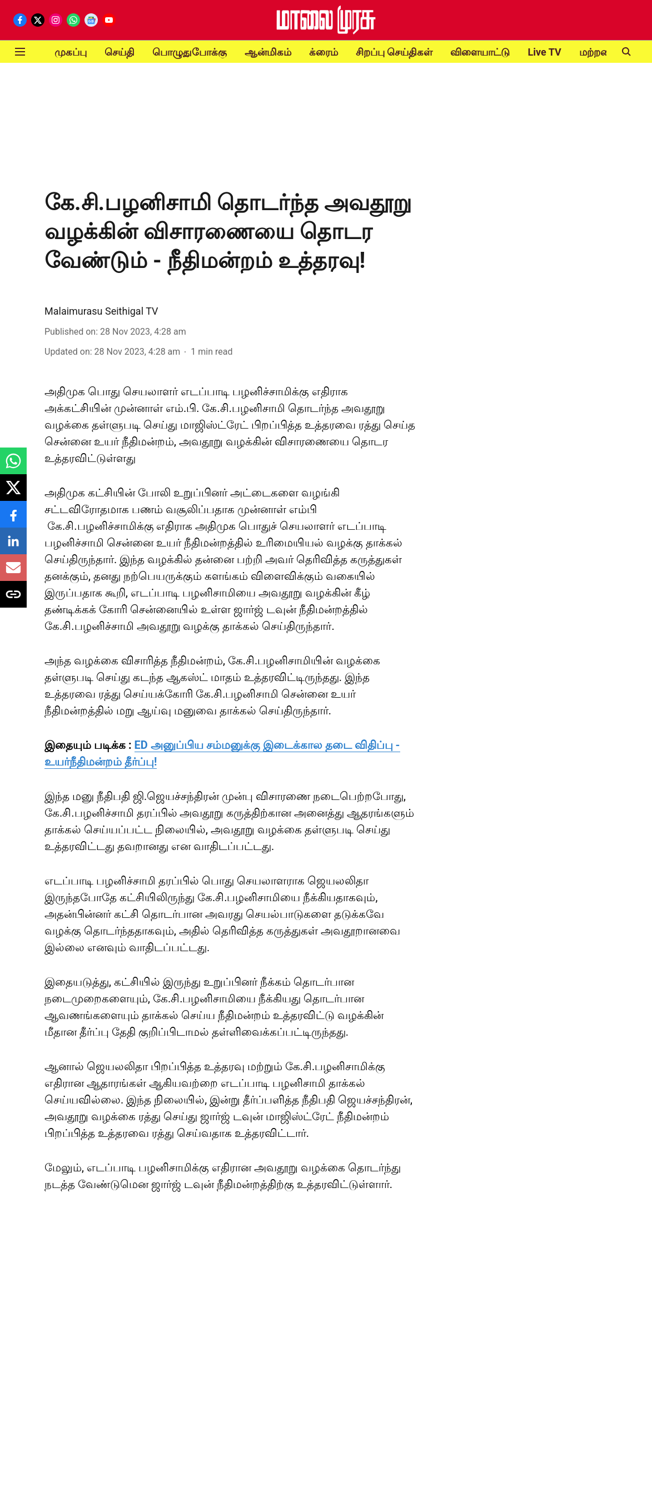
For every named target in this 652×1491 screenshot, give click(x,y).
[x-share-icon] (13, 493)
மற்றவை (599, 52)
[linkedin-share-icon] (13, 546)
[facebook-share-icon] (13, 520)
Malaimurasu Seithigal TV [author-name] (101, 311)
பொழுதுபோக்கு (189, 52)
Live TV (544, 52)
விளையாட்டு (480, 52)
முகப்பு (70, 52)
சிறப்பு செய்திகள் (394, 52)
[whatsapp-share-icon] (13, 466)
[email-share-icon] (13, 573)
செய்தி (119, 52)
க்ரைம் (323, 52)
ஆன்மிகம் (268, 52)
